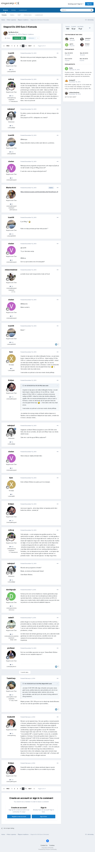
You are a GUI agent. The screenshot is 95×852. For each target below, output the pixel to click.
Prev (7, 46)
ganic (71, 44)
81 (11, 178)
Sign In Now (43, 816)
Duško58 (11, 717)
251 (11, 695)
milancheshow (11, 270)
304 (11, 96)
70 (11, 664)
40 (11, 634)
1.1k (11, 125)
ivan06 (11, 53)
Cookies (52, 845)
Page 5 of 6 (42, 46)
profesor (11, 648)
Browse (5, 11)
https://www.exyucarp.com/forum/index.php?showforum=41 (39, 192)
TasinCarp (11, 678)
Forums (4, 15)
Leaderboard (39, 15)
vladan (11, 161)
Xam (11, 352)
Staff (19, 15)
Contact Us (44, 845)
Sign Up (89, 4)
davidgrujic (11, 590)
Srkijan (11, 380)
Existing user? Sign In (75, 4)
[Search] (70, 10)
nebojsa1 (11, 109)
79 (11, 606)
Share (7, 38)
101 (11, 733)
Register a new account (19, 816)
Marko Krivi (14, 32)
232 (11, 69)
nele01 (11, 618)
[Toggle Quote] (23, 385)
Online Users (28, 15)
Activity (13, 10)
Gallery (12, 15)
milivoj (11, 79)
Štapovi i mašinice (28, 34)
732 (11, 397)
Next (30, 46)
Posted (28, 53)
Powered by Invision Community (47, 849)
